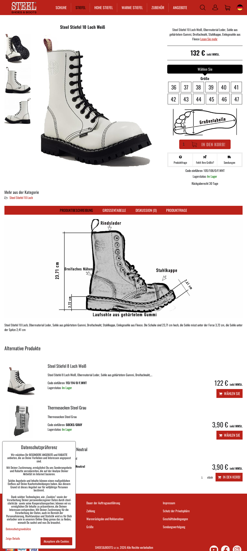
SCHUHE (60, 7)
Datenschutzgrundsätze (18, 529)
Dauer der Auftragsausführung (103, 502)
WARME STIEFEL (131, 7)
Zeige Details (13, 538)
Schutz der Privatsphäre (176, 510)
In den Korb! (208, 144)
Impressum (169, 502)
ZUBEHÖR (157, 7)
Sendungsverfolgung (174, 526)
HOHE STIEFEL (103, 7)
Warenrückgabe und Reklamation (104, 518)
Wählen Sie (229, 393)
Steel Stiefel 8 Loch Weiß (67, 366)
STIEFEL (80, 7)
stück (205, 477)
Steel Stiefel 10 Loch (21, 197)
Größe (89, 526)
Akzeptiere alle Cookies (56, 541)
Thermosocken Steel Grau (67, 407)
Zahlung (90, 510)
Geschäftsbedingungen (175, 518)
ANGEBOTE (180, 7)
